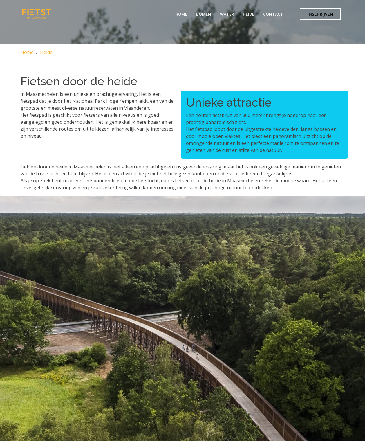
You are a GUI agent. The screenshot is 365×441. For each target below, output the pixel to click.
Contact (273, 14)
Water (227, 14)
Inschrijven (320, 14)
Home (181, 14)
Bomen (203, 14)
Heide (248, 14)
